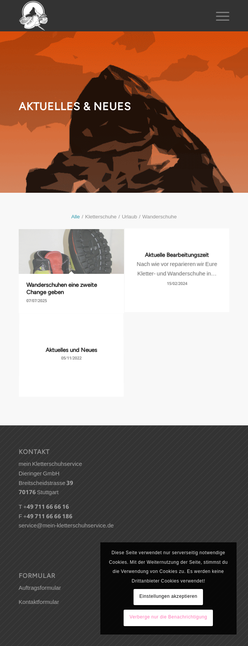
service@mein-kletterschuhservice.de (66, 526)
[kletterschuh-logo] (103, 15)
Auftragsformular (40, 589)
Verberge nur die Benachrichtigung (168, 617)
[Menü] (218, 15)
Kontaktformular (39, 603)
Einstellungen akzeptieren (168, 597)
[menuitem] (218, 15)
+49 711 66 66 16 (46, 508)
